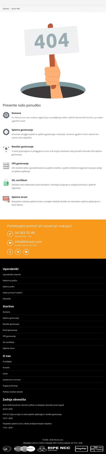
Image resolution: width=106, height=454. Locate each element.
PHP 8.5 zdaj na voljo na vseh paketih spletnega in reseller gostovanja (32, 414)
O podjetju (7, 361)
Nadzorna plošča (10, 280)
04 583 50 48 (25, 232)
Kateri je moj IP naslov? (12, 292)
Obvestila (7, 298)
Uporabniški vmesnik (12, 274)
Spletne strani (9, 348)
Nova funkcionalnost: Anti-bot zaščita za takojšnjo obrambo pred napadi (33, 405)
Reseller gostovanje (11, 324)
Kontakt (6, 367)
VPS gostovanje (9, 336)
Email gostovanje (10, 330)
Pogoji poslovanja (10, 385)
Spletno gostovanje (11, 318)
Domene (6, 312)
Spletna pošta (8, 286)
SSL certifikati (8, 342)
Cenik (5, 373)
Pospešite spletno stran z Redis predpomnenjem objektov (27, 423)
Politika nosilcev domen (13, 391)
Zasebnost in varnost (11, 379)
